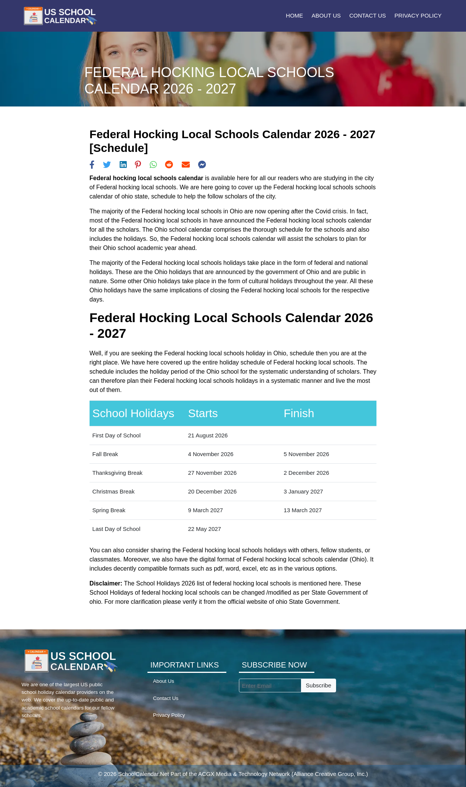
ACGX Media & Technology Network (244, 774)
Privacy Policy (418, 15)
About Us (326, 15)
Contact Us (367, 15)
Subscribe (318, 685)
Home (294, 15)
